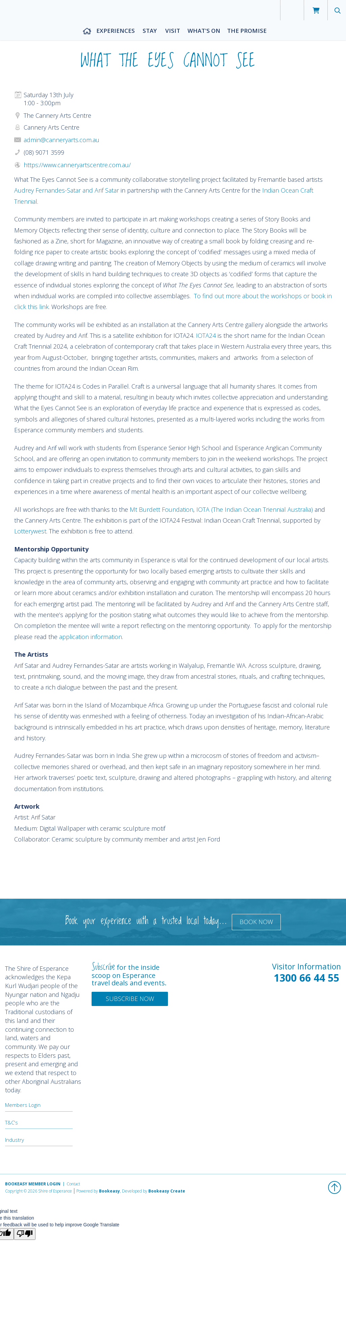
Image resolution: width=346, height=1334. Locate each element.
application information (90, 637)
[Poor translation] (24, 1234)
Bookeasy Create (166, 1191)
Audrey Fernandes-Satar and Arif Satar (66, 190)
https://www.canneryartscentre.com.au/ (77, 165)
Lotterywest (30, 531)
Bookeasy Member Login (32, 1184)
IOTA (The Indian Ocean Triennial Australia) (254, 509)
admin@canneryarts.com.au (61, 140)
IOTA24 (206, 335)
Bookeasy (109, 1191)
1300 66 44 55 (306, 978)
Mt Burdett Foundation (161, 509)
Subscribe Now (130, 998)
